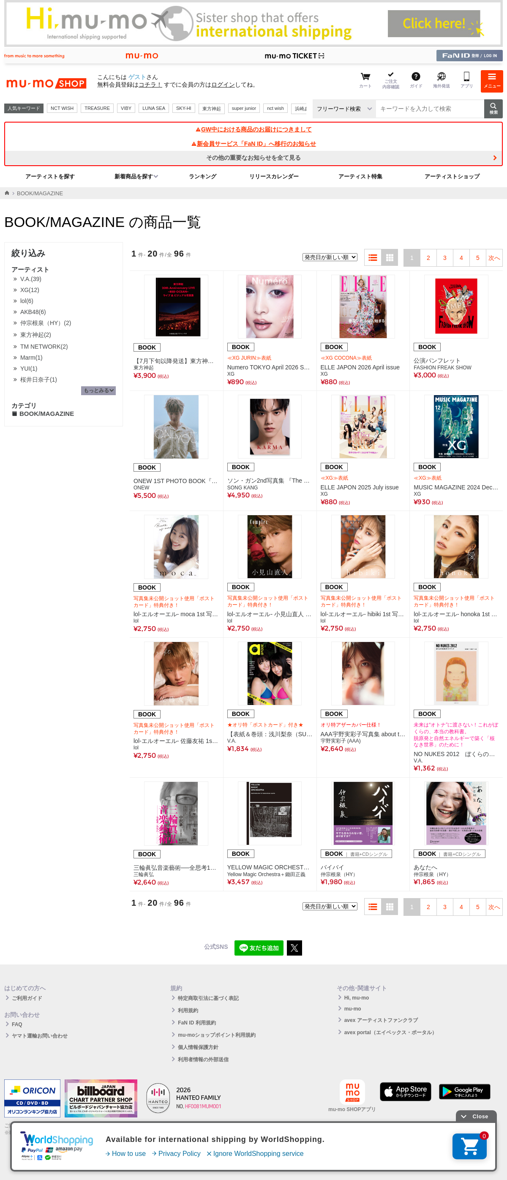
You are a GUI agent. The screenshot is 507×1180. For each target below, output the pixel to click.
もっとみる (96, 390)
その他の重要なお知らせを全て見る (253, 157)
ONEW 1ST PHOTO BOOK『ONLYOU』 (176, 481)
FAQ (17, 1024)
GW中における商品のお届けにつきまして (253, 129)
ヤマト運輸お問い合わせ (40, 1036)
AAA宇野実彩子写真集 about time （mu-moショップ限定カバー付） (363, 734)
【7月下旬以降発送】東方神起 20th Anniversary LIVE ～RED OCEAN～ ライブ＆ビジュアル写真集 (176, 361)
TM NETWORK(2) (44, 346)
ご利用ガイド (27, 998)
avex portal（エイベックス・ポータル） (390, 1032)
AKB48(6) (33, 312)
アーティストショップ (452, 176)
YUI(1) (28, 368)
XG (230, 374)
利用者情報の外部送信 (203, 1060)
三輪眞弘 (144, 874)
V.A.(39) (30, 279)
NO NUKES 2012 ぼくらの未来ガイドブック (456, 754)
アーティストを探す (50, 176)
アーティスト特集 (360, 176)
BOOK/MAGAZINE (42, 413)
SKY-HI (183, 108)
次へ (494, 257)
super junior (244, 108)
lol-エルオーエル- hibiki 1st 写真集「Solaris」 (363, 614)
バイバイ (332, 867)
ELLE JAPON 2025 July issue (360, 487)
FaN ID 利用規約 (196, 1023)
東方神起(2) (35, 334)
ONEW (141, 488)
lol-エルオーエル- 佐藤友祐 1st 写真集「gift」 (176, 741)
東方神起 (211, 108)
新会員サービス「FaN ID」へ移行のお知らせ (253, 143)
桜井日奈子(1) (38, 379)
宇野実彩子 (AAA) (341, 741)
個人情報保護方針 (198, 1047)
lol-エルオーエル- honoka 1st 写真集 (456, 614)
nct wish (275, 108)
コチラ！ (150, 84)
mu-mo (352, 1009)
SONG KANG (242, 488)
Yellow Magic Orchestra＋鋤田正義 (266, 874)
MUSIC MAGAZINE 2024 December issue (456, 487)
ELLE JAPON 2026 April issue (360, 367)
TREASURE (97, 108)
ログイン (223, 84)
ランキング (202, 176)
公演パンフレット (437, 360)
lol (136, 621)
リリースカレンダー (274, 176)
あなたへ (425, 867)
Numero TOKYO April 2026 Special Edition (270, 367)
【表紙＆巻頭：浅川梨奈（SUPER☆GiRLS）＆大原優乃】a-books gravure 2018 (270, 734)
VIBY (126, 108)
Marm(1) (31, 357)
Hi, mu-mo (356, 998)
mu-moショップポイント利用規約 (217, 1035)
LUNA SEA (153, 108)
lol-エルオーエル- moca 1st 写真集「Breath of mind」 (176, 614)
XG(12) (29, 290)
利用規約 (188, 1010)
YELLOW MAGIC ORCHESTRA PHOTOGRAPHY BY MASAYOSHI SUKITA (270, 867)
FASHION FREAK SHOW (443, 368)
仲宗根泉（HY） (339, 874)
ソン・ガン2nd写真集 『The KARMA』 (270, 480)
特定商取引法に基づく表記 (208, 998)
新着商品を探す (133, 176)
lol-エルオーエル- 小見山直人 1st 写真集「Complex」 (270, 614)
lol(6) (26, 301)
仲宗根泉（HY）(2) (45, 323)
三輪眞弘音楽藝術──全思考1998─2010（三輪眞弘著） (176, 867)
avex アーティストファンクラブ (381, 1020)
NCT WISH (62, 108)
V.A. (232, 741)
